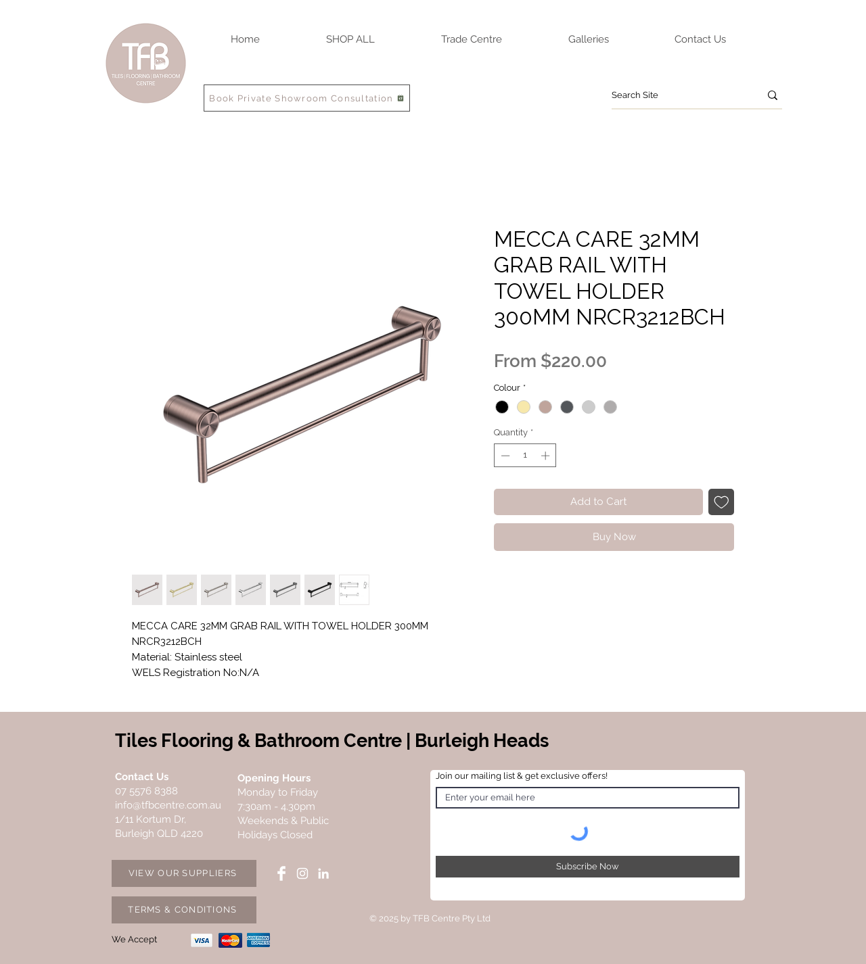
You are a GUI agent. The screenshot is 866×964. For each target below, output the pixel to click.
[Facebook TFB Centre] (281, 873)
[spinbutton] (525, 455)
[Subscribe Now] (587, 866)
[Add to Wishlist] (721, 502)
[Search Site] (675, 95)
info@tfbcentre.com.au (168, 805)
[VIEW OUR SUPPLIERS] (184, 873)
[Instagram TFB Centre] (302, 873)
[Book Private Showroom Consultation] (307, 98)
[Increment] (547, 455)
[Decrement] (504, 455)
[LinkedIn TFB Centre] (323, 873)
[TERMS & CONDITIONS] (184, 909)
